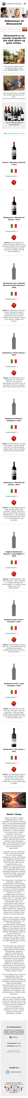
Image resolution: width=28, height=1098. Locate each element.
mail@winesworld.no (15, 1072)
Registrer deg (10, 3)
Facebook (13, 1037)
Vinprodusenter (11, 1043)
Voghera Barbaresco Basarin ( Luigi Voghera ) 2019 (14, 554)
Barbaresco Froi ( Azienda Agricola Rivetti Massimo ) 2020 (14, 285)
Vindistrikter (10, 1046)
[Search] (11, 29)
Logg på (19, 3)
